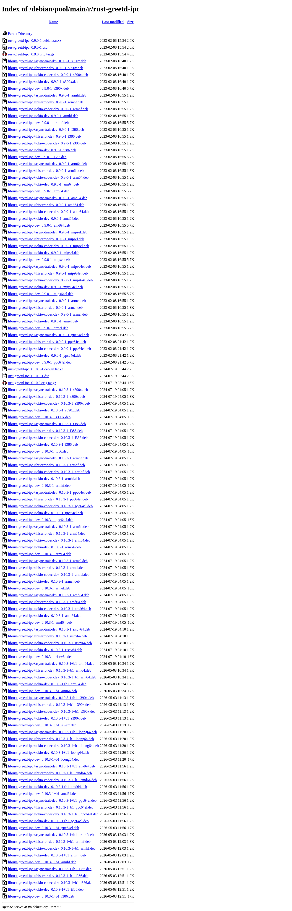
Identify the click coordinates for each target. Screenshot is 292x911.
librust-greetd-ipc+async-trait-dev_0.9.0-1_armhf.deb (47, 95)
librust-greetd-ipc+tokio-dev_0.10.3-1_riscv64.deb (45, 650)
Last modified (113, 22)
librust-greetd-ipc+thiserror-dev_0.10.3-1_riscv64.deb (47, 636)
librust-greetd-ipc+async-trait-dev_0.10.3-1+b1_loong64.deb (52, 732)
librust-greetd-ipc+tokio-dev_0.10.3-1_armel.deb (44, 581)
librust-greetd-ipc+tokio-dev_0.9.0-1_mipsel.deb (43, 253)
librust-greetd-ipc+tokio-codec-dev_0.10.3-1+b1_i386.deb (50, 883)
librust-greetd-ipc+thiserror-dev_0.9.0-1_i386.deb (44, 136)
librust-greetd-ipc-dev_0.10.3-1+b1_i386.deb (41, 896)
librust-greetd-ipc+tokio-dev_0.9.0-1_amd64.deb (43, 218)
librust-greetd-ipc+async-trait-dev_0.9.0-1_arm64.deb (47, 164)
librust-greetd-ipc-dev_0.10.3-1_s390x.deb (39, 417)
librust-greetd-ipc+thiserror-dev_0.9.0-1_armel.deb (45, 307)
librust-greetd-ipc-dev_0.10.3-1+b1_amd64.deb (43, 794)
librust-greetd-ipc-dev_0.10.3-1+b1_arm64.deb (42, 691)
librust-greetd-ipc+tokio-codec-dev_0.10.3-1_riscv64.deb (50, 643)
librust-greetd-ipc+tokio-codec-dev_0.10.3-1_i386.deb (48, 438)
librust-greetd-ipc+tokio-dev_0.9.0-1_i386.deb (42, 150)
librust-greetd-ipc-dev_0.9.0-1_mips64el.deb (40, 294)
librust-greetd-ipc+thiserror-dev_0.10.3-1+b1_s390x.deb (49, 705)
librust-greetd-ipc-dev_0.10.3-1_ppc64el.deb (40, 520)
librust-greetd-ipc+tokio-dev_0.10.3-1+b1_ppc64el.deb (48, 821)
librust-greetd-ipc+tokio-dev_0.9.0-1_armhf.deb (43, 116)
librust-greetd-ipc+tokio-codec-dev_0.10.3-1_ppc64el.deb (50, 506)
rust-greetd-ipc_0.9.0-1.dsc (27, 47)
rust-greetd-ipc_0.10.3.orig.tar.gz (32, 383)
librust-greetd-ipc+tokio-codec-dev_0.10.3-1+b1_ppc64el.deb (53, 814)
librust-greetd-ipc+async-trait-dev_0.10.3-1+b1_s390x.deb (51, 698)
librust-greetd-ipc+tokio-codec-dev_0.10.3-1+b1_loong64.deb (53, 746)
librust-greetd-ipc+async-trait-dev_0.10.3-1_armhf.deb (48, 458)
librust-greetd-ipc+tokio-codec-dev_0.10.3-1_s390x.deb (49, 403)
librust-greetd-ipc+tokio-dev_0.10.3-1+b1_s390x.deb (47, 718)
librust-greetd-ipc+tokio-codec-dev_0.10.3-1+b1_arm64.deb (52, 677)
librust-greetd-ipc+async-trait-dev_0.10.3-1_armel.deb (48, 561)
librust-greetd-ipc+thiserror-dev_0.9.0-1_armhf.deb (45, 102)
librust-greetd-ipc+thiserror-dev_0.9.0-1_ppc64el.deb (47, 342)
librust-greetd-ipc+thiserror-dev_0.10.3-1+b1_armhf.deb (49, 841)
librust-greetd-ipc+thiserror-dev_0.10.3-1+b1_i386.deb (48, 876)
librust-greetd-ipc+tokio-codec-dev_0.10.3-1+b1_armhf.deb (52, 848)
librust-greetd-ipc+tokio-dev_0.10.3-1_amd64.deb (44, 616)
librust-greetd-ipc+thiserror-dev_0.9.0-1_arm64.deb (46, 171)
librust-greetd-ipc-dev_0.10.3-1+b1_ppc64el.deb (43, 828)
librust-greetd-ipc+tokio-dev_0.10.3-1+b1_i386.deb (45, 889)
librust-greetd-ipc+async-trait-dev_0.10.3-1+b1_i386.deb (49, 869)
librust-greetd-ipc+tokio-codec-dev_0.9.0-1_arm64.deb (48, 177)
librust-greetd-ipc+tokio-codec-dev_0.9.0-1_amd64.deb (48, 212)
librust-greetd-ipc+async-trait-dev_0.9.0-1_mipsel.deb (47, 232)
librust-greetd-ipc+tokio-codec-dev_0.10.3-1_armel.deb (48, 574)
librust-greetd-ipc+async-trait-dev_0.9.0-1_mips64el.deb (49, 266)
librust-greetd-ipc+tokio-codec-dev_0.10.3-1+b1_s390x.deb (52, 711)
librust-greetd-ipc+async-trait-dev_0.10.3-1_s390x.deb (48, 390)
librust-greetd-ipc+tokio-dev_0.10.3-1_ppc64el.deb (45, 513)
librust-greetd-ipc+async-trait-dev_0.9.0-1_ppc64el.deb (48, 335)
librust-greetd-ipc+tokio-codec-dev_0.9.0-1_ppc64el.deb (49, 349)
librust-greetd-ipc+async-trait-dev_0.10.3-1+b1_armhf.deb (51, 835)
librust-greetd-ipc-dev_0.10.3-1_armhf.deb (39, 485)
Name (53, 22)
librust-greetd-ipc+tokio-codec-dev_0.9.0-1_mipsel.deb (48, 246)
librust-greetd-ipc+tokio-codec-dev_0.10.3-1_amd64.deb (49, 609)
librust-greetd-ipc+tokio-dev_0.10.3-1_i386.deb (43, 444)
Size (130, 22)
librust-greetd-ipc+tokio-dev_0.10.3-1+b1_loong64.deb (48, 752)
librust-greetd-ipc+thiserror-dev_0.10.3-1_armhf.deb (46, 465)
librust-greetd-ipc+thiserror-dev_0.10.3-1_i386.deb (45, 431)
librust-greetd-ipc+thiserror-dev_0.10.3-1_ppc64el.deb (48, 499)
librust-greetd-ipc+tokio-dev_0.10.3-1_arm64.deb (44, 547)
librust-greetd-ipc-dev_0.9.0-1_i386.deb (37, 157)
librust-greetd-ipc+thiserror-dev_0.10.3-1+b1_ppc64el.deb (51, 807)
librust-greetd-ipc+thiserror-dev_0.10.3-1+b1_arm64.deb (49, 670)
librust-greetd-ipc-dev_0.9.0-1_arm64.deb (38, 191)
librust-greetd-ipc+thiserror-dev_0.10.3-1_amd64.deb (47, 602)
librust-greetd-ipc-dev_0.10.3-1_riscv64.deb (40, 657)
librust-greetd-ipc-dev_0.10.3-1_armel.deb (39, 588)
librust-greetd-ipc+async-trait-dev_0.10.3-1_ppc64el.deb (49, 492)
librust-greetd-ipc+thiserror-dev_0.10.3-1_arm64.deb (47, 533)
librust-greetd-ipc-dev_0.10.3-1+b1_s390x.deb (42, 725)
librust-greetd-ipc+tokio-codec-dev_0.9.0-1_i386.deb (47, 143)
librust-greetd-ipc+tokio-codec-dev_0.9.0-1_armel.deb (48, 314)
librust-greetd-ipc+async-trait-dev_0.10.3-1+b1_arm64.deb (51, 663)
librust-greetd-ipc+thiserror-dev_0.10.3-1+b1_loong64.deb (51, 739)
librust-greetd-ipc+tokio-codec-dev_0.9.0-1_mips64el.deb (50, 280)
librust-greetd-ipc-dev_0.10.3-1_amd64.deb (40, 622)
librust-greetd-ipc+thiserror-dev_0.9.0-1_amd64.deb (46, 205)
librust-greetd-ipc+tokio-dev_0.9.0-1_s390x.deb (43, 82)
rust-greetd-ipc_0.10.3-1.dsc (28, 376)
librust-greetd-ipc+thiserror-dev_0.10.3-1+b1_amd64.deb (50, 773)
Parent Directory (20, 34)
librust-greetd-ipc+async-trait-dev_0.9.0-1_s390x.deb (47, 61)
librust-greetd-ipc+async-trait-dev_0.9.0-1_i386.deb (46, 129)
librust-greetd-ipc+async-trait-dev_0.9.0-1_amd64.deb (47, 198)
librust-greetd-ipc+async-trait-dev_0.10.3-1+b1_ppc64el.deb (52, 800)
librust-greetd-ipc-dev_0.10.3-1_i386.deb (38, 451)
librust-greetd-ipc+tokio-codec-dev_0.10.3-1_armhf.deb (49, 472)
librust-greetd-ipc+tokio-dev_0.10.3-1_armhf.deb (44, 479)
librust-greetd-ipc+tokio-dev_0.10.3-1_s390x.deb (44, 410)
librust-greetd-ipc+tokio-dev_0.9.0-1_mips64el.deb (45, 287)
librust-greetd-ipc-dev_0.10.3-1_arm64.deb (39, 554)
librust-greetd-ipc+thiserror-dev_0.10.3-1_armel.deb (46, 568)
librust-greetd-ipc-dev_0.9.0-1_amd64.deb (39, 225)
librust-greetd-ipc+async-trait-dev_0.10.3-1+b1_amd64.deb (51, 766)
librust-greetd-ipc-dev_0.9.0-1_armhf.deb (38, 123)
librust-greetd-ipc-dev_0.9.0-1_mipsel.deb (39, 260)
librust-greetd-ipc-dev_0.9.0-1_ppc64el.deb (40, 362)
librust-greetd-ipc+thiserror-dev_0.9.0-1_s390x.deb (45, 68)
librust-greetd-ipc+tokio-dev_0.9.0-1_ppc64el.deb (44, 355)
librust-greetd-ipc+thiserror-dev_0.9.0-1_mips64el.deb (48, 273)
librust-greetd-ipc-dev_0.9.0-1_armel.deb (38, 328)
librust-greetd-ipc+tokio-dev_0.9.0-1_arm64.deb (43, 184)
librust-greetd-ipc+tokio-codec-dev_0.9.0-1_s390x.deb (48, 75)
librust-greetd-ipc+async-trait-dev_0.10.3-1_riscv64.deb (49, 629)
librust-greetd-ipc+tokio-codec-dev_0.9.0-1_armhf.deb (48, 109)
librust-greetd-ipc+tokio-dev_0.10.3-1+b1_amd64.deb (47, 787)
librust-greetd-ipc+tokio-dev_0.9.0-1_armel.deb (43, 321)
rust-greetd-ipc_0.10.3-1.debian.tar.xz (35, 369)
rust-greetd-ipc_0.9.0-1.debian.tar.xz (34, 40)
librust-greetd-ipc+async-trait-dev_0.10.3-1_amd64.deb (48, 595)
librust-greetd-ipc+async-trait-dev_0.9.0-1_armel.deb (47, 301)
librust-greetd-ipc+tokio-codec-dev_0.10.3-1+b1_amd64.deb (52, 780)
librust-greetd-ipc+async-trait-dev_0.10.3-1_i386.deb (47, 424)
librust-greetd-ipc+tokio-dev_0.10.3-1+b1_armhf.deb (47, 855)
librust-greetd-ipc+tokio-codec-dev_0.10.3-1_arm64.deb (49, 540)
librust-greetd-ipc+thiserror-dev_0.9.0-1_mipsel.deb (46, 239)
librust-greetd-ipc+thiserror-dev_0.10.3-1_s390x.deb (46, 396)
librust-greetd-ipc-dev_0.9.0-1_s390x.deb (38, 88)
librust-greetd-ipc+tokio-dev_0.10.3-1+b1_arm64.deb (47, 684)
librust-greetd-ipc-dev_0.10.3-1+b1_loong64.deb (43, 759)
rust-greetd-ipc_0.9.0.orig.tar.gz (31, 54)
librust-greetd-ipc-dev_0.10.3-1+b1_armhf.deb (42, 862)
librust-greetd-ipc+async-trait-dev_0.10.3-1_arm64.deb (48, 527)
